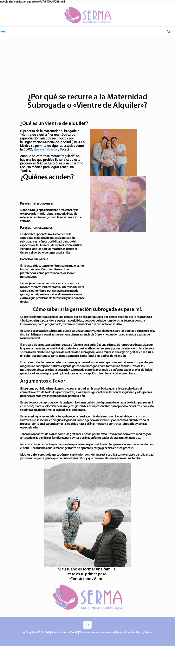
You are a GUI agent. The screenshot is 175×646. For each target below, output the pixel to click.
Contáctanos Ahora (87, 579)
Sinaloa (39, 149)
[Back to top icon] (87, 625)
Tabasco (51, 149)
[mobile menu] (3, 32)
